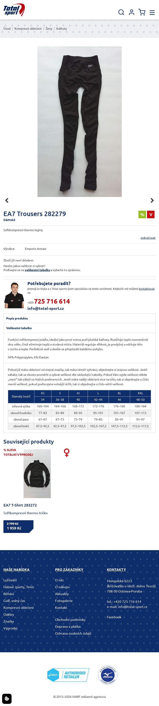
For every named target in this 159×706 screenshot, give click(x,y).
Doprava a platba (68, 626)
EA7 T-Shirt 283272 (20, 505)
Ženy (49, 28)
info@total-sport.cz (45, 308)
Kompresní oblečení (28, 28)
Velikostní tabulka (19, 328)
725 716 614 (52, 301)
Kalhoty (61, 28)
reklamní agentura (93, 696)
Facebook (114, 617)
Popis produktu (17, 318)
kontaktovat (146, 288)
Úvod (6, 28)
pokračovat (148, 237)
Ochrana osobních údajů (73, 633)
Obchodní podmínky (70, 620)
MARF (76, 696)
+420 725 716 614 (127, 601)
